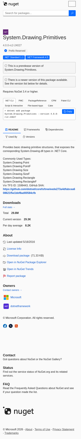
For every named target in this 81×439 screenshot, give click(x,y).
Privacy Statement (63, 429)
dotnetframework (20, 306)
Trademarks (11, 433)
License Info (14, 248)
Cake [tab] (50, 105)
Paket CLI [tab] (66, 100)
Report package (16, 276)
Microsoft (15, 297)
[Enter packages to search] (36, 13)
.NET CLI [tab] (9, 100)
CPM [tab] (53, 100)
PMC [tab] (21, 100)
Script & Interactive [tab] (14, 105)
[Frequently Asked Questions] (6, 384)
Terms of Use (42, 429)
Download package (18, 255)
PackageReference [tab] (37, 100)
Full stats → (9, 207)
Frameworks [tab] (32, 129)
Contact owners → (12, 290)
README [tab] (11, 129)
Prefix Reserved (17, 50)
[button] (68, 111)
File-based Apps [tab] (35, 105)
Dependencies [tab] (54, 129)
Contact (9, 355)
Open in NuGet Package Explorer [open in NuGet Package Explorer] (26, 262)
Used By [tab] (11, 136)
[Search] (72, 13)
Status (8, 368)
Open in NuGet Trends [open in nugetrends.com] (20, 269)
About (28, 429)
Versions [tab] (29, 136)
